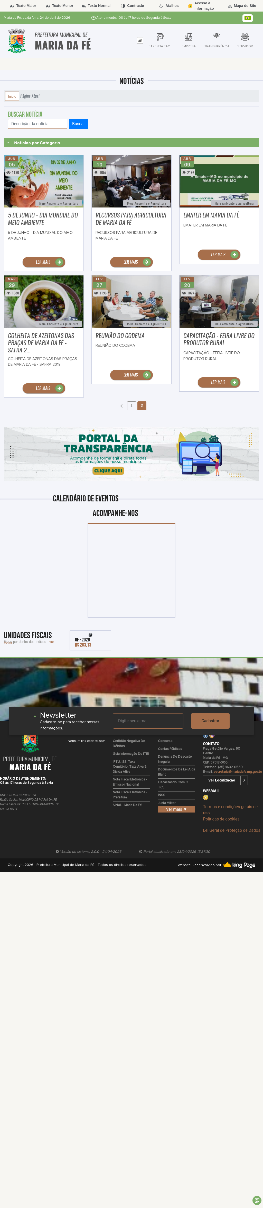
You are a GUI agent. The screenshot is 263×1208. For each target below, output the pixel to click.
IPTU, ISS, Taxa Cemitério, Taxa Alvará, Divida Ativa (130, 767)
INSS (161, 795)
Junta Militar (166, 803)
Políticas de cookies (221, 819)
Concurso (165, 741)
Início (12, 96)
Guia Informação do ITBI (131, 754)
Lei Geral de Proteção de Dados (231, 830)
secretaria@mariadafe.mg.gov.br (237, 772)
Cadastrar (210, 720)
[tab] (140, 40)
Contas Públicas (170, 749)
